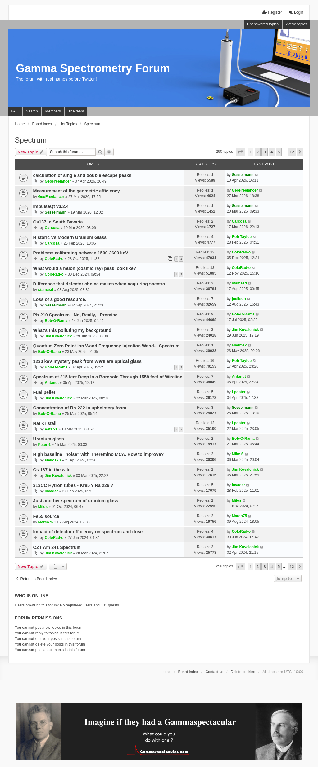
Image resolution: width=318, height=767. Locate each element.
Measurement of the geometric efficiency (76, 190)
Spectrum (31, 140)
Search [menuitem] (32, 111)
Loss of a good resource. (59, 299)
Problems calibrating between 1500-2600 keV (80, 252)
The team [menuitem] (76, 111)
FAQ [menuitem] (15, 111)
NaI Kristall (45, 423)
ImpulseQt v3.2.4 (51, 206)
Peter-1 (51, 429)
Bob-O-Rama (56, 321)
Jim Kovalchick (58, 336)
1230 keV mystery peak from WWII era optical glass (87, 361)
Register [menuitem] (272, 12)
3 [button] (264, 152)
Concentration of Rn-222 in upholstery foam (79, 407)
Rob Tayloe (242, 237)
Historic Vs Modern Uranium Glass (70, 237)
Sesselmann (242, 175)
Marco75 (45, 522)
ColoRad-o (54, 259)
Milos (43, 507)
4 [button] (271, 152)
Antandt (52, 383)
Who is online (31, 595)
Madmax (239, 345)
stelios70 (53, 460)
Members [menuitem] (53, 111)
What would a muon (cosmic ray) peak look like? (84, 268)
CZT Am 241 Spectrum (57, 547)
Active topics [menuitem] (296, 24)
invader (51, 491)
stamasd (45, 290)
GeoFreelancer (58, 181)
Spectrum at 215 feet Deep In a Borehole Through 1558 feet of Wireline (107, 376)
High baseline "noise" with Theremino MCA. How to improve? (98, 454)
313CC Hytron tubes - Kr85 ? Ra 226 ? (73, 485)
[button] (240, 152)
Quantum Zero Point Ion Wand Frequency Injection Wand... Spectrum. (107, 345)
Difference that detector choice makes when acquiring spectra (99, 283)
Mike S (237, 454)
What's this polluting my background (72, 330)
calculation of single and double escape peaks (82, 175)
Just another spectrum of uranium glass (75, 500)
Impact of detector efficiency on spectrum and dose (88, 531)
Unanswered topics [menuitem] (263, 24)
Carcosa (52, 228)
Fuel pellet (44, 392)
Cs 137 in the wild (52, 469)
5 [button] (279, 152)
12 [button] (291, 152)
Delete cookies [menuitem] (243, 672)
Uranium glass (48, 438)
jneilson (239, 299)
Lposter (238, 392)
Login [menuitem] (295, 12)
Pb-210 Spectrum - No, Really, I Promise (75, 314)
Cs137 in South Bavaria (58, 221)
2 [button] (258, 152)
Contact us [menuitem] (214, 672)
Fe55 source (46, 516)
